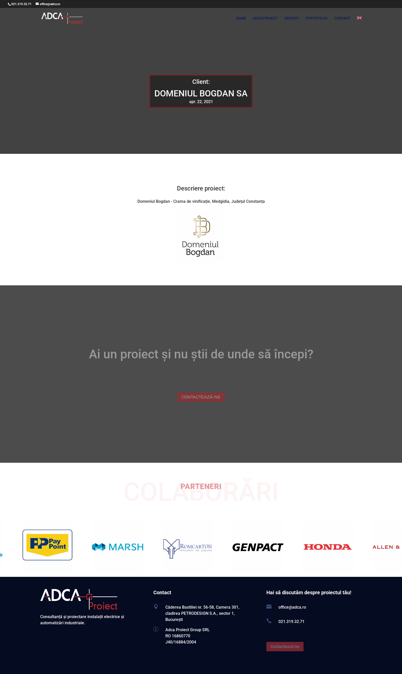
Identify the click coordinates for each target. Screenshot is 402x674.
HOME (241, 18)
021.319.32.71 (21, 4)
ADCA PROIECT (265, 18)
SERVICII (291, 18)
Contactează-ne (284, 652)
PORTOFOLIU (316, 18)
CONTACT (342, 18)
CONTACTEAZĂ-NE (201, 402)
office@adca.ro (292, 607)
